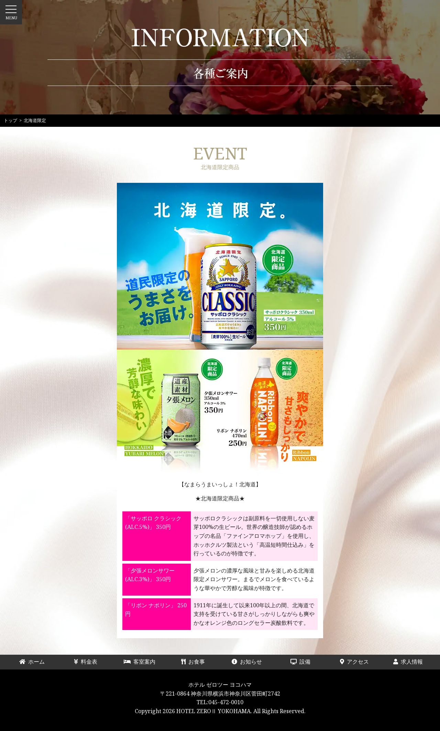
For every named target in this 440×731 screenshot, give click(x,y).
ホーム (34, 661)
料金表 (88, 661)
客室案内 (139, 661)
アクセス (354, 661)
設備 (305, 661)
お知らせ (247, 661)
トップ (10, 120)
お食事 (195, 661)
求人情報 (408, 661)
